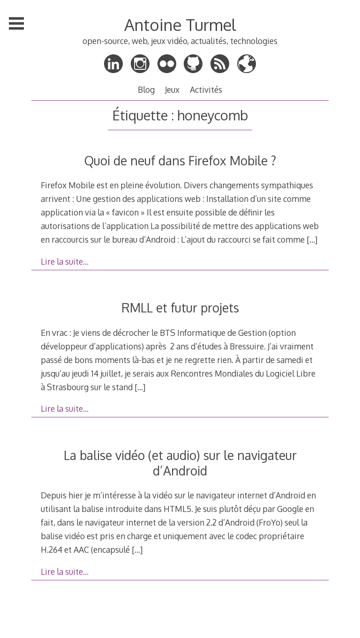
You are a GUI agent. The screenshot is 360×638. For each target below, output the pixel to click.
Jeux (172, 89)
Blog (146, 89)
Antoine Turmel (180, 25)
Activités (206, 89)
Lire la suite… (65, 261)
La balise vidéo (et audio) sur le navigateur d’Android (180, 462)
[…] (312, 239)
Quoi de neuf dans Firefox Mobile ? (180, 160)
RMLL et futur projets (180, 307)
